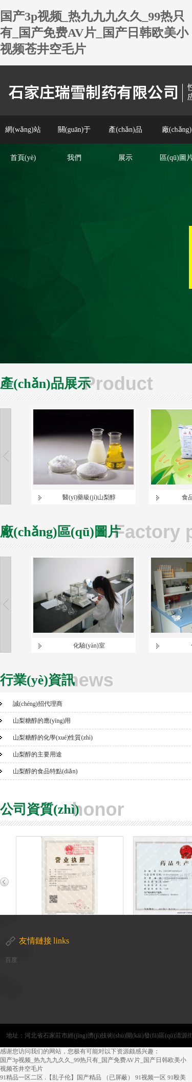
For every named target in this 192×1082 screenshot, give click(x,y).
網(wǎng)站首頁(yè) (22, 144)
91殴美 (176, 1077)
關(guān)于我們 (74, 144)
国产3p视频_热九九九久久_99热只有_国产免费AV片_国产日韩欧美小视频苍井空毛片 (94, 33)
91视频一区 (150, 1077)
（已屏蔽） (118, 1077)
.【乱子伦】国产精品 (73, 1077)
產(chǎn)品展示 (125, 144)
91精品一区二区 (21, 1077)
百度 (11, 959)
